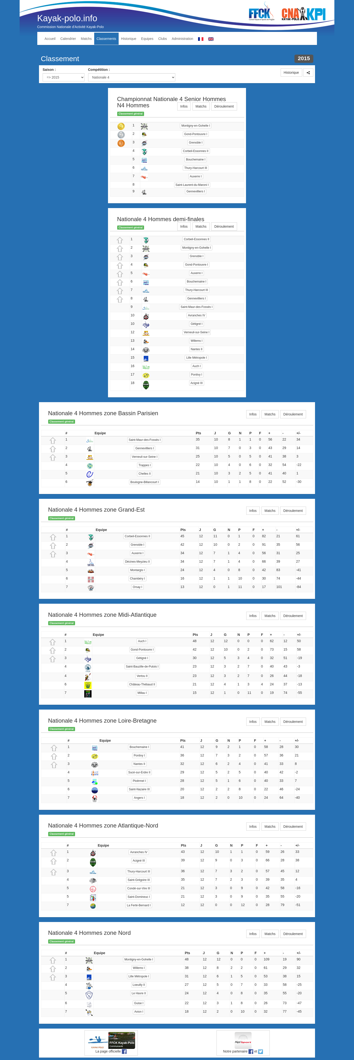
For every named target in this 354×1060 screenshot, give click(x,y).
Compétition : (99, 70)
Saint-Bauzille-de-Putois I (142, 666)
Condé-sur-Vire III (138, 888)
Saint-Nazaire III (139, 789)
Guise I (138, 1003)
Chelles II (145, 473)
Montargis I (137, 570)
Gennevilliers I (195, 191)
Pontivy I (196, 374)
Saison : (49, 70)
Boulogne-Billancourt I (145, 482)
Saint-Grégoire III (139, 880)
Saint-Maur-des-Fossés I (196, 307)
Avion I (138, 1011)
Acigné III (197, 383)
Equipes (147, 39)
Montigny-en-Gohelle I (195, 125)
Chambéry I (137, 578)
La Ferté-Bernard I (139, 905)
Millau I (142, 693)
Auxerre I (196, 176)
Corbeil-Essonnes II (195, 151)
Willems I (196, 340)
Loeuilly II (139, 985)
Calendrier (68, 39)
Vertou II (142, 676)
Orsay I (137, 587)
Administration (182, 39)
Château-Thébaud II (142, 684)
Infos (184, 106)
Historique (128, 39)
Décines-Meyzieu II (137, 561)
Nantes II (196, 349)
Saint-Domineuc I (139, 897)
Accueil (50, 39)
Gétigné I (196, 324)
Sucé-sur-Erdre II (139, 772)
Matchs (86, 39)
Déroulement (224, 106)
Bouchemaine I (195, 159)
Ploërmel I (139, 781)
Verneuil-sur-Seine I (196, 332)
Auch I (196, 366)
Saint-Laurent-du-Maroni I (192, 185)
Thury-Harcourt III (195, 168)
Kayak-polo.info (67, 18)
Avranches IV (196, 315)
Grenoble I (195, 142)
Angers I (139, 797)
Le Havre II (139, 993)
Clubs (162, 39)
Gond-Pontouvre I (195, 134)
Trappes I (145, 465)
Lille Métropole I (196, 357)
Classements (106, 39)
